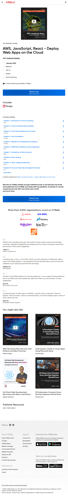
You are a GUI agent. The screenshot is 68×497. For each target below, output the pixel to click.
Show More (7, 172)
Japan (4, 472)
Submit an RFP (6, 454)
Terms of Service (6, 492)
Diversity (4, 457)
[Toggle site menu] (2, 2)
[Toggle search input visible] (66, 2)
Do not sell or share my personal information (14, 485)
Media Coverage (7, 446)
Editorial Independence (28, 492)
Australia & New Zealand (10, 469)
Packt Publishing (11, 77)
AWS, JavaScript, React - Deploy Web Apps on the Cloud (36, 177)
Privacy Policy (27, 443)
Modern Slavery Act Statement (44, 492)
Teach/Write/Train (8, 438)
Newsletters (26, 441)
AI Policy (25, 446)
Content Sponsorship (9, 460)
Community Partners (8, 449)
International (7, 466)
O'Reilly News (6, 443)
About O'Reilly (7, 434)
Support (26, 434)
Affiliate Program (7, 452)
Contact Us (26, 438)
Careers (4, 441)
